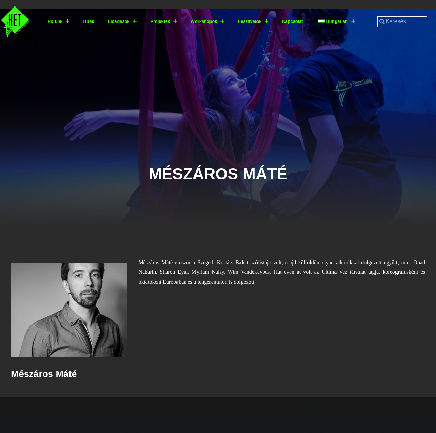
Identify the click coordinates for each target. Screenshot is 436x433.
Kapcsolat (292, 21)
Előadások (122, 21)
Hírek (88, 21)
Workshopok (207, 21)
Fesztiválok (253, 21)
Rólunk (58, 21)
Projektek (163, 21)
